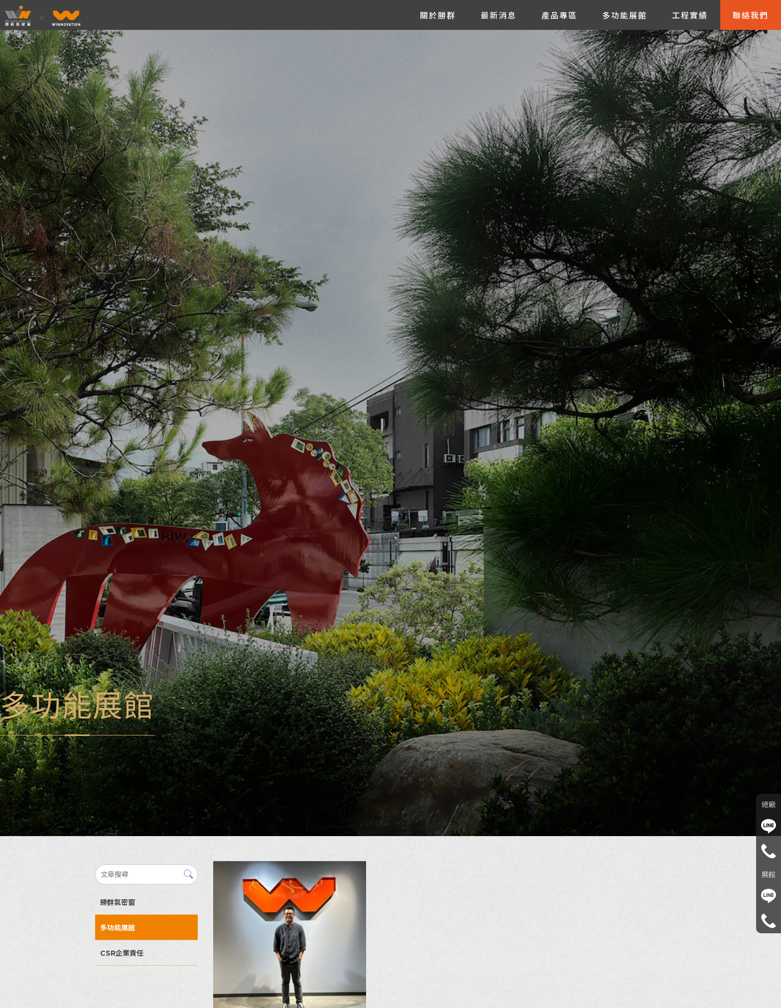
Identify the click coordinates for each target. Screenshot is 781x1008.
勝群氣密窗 (117, 902)
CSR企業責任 (121, 953)
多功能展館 (117, 927)
